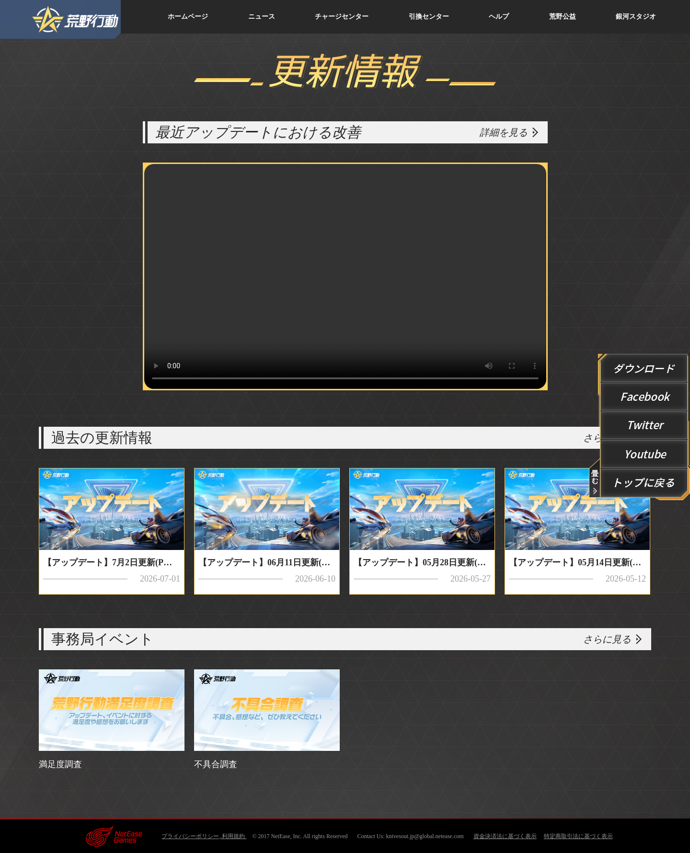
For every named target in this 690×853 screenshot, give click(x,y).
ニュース (261, 16)
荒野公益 (562, 16)
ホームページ (188, 16)
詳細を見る (504, 132)
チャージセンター (341, 16)
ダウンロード (644, 368)
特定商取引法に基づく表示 (578, 836)
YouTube (644, 454)
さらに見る (607, 639)
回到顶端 (644, 483)
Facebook (644, 397)
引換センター (429, 16)
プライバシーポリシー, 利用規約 (203, 836)
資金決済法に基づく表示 (505, 836)
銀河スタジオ (636, 16)
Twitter (644, 425)
